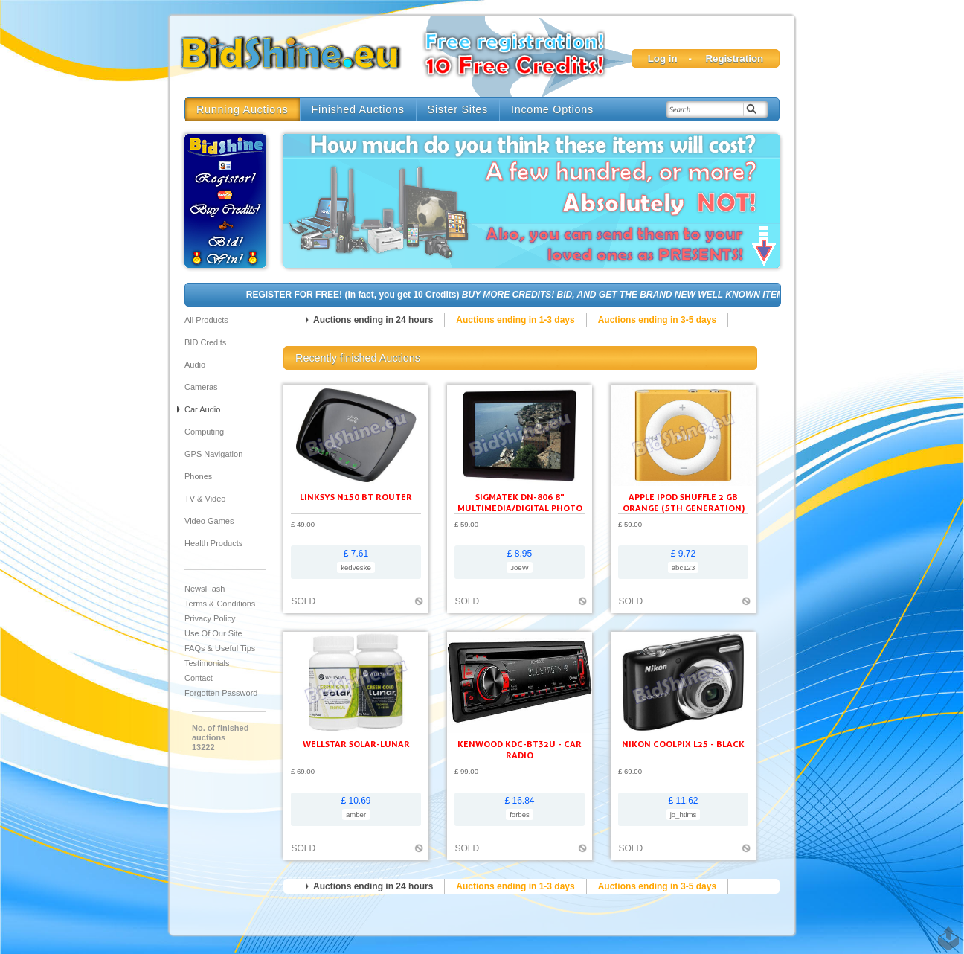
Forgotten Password (220, 692)
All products (206, 320)
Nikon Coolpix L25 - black (683, 743)
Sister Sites (458, 109)
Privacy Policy (209, 618)
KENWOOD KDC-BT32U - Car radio (519, 749)
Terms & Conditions (219, 603)
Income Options (552, 109)
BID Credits (205, 342)
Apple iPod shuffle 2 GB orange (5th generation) (684, 502)
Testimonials (207, 663)
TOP (945, 931)
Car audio (202, 409)
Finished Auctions (358, 109)
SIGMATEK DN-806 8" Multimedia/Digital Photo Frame (519, 508)
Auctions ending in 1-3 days (515, 320)
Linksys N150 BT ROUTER (356, 496)
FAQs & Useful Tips (219, 648)
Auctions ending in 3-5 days (657, 320)
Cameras (201, 386)
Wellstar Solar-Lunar (356, 743)
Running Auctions (242, 109)
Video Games (209, 520)
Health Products (213, 543)
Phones (198, 476)
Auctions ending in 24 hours (373, 320)
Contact (198, 677)
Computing (204, 431)
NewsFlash (204, 588)
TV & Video (204, 498)
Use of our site (213, 633)
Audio (194, 364)
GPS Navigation (213, 453)
